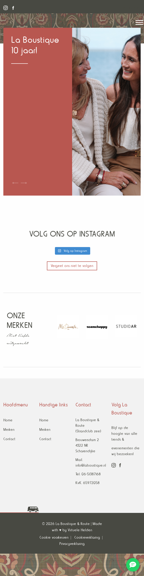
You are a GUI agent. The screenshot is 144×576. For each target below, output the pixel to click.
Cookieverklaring (87, 537)
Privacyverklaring (72, 543)
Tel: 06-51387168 (88, 474)
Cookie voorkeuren (54, 537)
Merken (9, 429)
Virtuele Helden (80, 530)
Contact (9, 439)
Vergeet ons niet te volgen (72, 265)
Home (8, 420)
